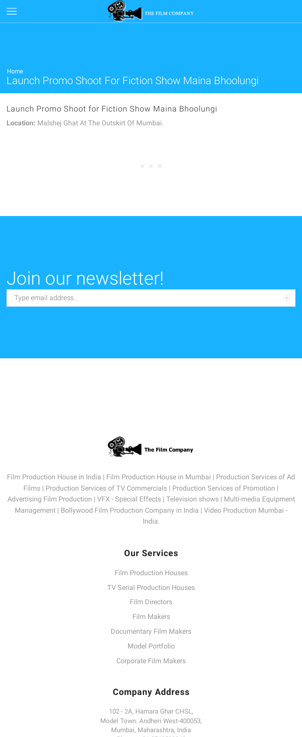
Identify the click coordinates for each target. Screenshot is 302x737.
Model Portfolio (151, 646)
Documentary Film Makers (151, 631)
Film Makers (151, 617)
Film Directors (151, 602)
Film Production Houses (151, 573)
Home (15, 71)
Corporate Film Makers (151, 661)
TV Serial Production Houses (151, 587)
